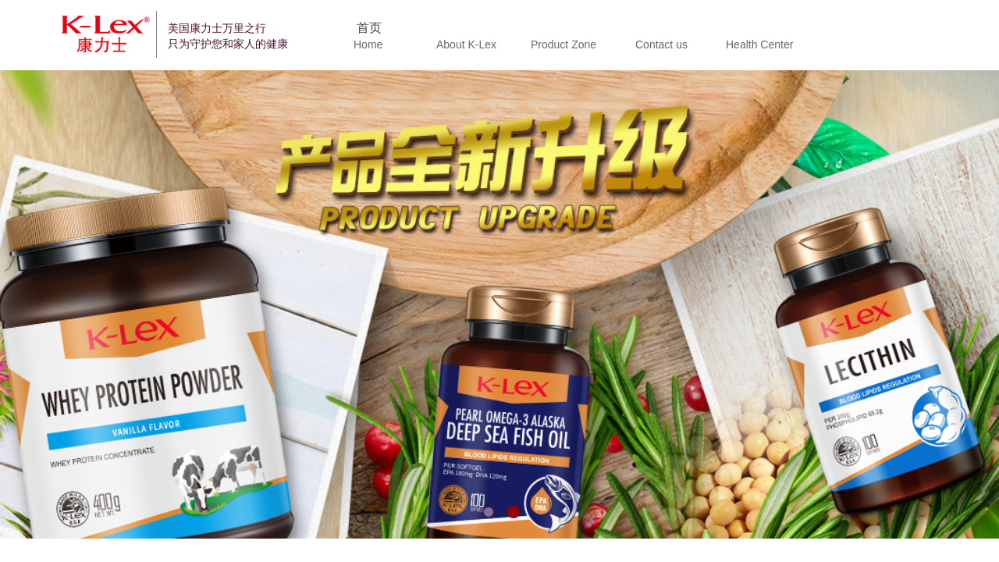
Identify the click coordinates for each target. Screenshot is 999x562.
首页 (369, 27)
